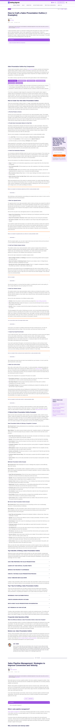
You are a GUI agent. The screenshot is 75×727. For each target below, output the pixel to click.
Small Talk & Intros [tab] (12, 93)
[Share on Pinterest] (65, 9)
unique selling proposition (41, 313)
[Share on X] (63, 9)
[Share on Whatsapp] (66, 9)
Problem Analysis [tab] (31, 93)
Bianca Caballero (12, 682)
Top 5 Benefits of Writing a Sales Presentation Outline (18, 49)
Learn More (18, 27)
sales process (39, 381)
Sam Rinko (11, 20)
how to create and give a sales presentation (28, 650)
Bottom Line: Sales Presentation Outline (16, 55)
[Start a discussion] (60, 9)
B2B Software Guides (38, 5)
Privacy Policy (64, 162)
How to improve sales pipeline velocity (16, 724)
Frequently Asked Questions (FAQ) (15, 53)
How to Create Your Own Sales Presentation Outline (18, 44)
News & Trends (17, 5)
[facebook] (51, 2)
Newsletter (61, 2)
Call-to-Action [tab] (19, 95)
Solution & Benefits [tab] (40, 93)
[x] (55, 2)
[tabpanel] (29, 99)
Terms (59, 162)
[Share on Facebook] (62, 9)
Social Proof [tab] (11, 95)
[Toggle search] (66, 2)
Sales (24, 5)
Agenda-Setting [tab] (22, 93)
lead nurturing (30, 81)
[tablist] (29, 94)
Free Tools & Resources (51, 5)
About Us (60, 5)
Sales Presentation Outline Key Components (17, 42)
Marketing (29, 5)
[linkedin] (53, 2)
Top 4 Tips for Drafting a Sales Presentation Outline (18, 51)
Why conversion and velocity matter (15, 719)
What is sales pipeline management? (16, 717)
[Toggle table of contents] (29, 40)
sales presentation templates (41, 421)
